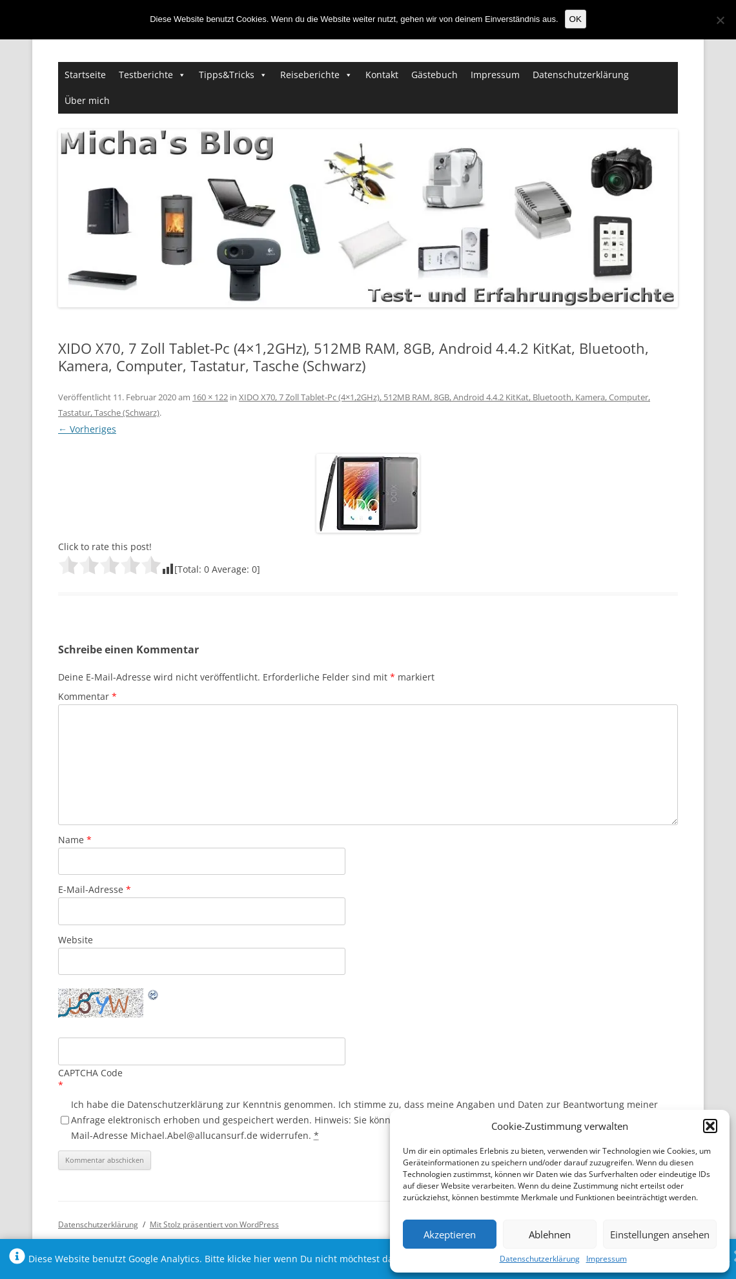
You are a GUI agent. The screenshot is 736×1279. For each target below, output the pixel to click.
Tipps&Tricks (226, 74)
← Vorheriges (87, 429)
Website (75, 940)
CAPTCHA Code (90, 1073)
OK (575, 19)
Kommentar (87, 696)
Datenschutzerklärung (540, 1259)
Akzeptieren (450, 1234)
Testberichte (146, 74)
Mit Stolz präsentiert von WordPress (214, 1224)
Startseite (85, 74)
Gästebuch (434, 74)
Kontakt (381, 74)
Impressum (606, 1259)
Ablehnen (550, 1234)
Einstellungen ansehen (660, 1234)
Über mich (87, 100)
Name (75, 840)
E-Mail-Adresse (94, 889)
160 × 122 (210, 397)
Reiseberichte (310, 74)
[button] (710, 1126)
